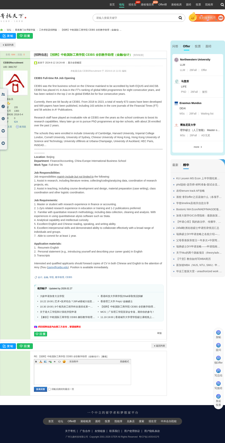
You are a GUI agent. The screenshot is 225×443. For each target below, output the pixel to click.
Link (50, 361)
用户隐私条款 (152, 430)
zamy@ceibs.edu (58, 267)
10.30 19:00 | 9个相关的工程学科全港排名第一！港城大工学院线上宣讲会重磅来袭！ (67, 306)
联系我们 (114, 430)
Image (45, 361)
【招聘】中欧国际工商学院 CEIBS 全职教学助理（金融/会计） (90, 54)
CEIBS (68, 277)
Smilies (64, 361)
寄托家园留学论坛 (1, 30)
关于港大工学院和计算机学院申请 (58, 311)
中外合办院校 (169, 421)
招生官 (132, 4)
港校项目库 (147, 4)
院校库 (209, 4)
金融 (46, 277)
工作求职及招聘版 (48, 30)
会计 (40, 277)
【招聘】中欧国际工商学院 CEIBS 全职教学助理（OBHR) (128, 306)
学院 (51, 277)
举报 (159, 333)
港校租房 (176, 4)
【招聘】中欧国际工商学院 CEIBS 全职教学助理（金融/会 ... (91, 30)
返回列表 (9, 45)
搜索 (141, 421)
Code (59, 361)
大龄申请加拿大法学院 (52, 296)
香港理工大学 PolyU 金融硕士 (116, 301)
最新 (175, 165)
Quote (55, 361)
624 (16, 122)
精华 (186, 165)
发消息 (22, 126)
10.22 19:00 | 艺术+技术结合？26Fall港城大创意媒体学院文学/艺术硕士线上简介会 (67, 301)
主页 (10, 126)
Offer (186, 46)
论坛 (121, 4)
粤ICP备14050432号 (149, 436)
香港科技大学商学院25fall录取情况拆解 (121, 296)
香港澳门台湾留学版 (25, 30)
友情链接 (100, 430)
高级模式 (124, 361)
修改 (104, 356)
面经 (188, 4)
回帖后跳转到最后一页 (61, 389)
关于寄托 (70, 430)
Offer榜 (162, 4)
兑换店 (131, 421)
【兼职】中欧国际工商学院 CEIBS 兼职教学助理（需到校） (67, 317)
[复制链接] (138, 55)
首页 (112, 4)
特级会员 (8, 99)
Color (41, 361)
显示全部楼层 (74, 62)
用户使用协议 (132, 430)
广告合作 (85, 430)
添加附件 (73, 361)
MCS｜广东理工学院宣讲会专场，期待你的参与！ (127, 311)
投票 (198, 4)
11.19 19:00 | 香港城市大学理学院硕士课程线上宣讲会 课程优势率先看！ (128, 317)
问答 (175, 46)
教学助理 (59, 277)
